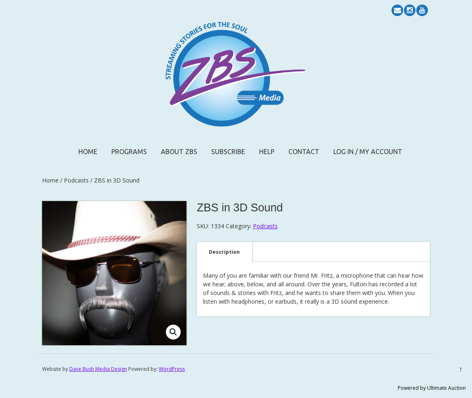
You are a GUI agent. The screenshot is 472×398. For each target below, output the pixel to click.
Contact (303, 151)
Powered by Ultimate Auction (432, 387)
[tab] (224, 251)
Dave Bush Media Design (98, 368)
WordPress (172, 368)
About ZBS (179, 151)
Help (266, 151)
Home (87, 151)
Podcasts (76, 180)
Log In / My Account (367, 151)
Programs (129, 151)
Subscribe (228, 151)
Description (224, 251)
